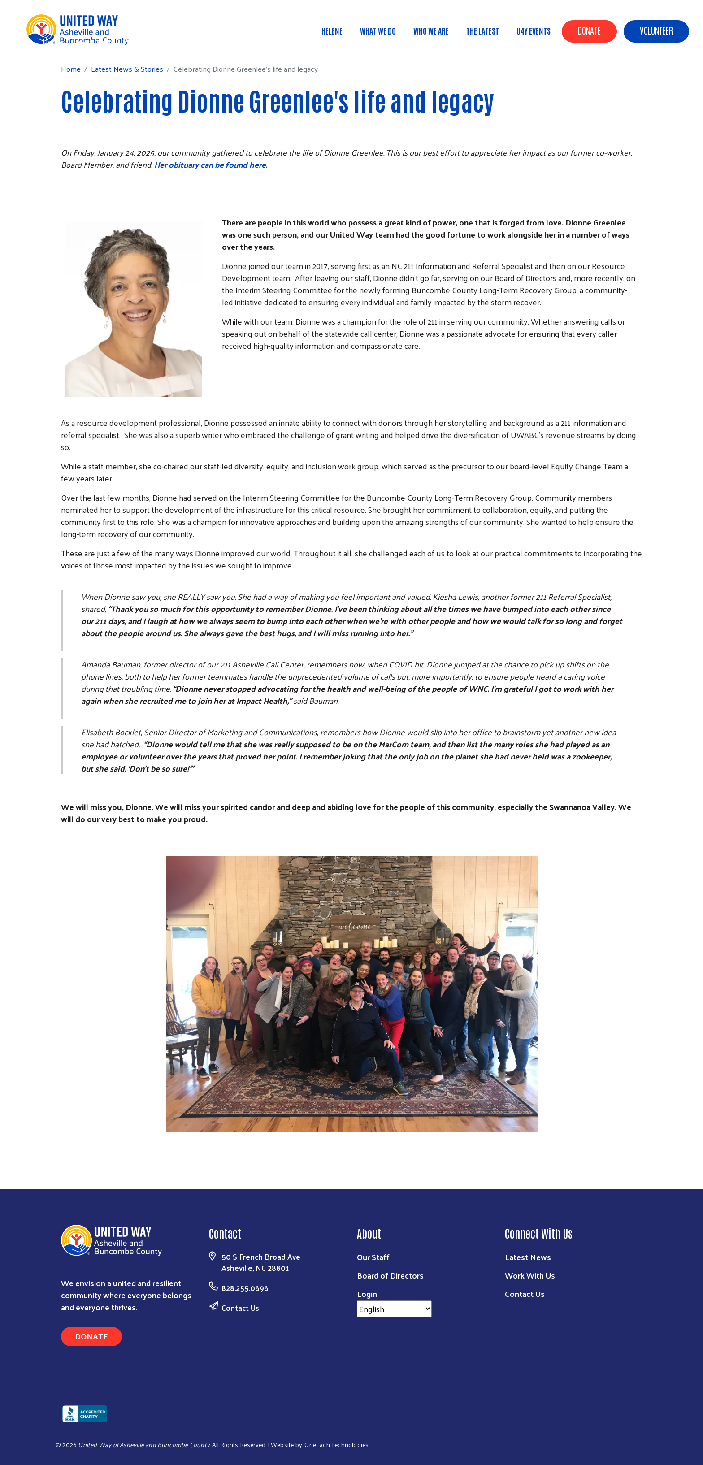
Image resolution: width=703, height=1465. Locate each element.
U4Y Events (533, 30)
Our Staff (373, 1257)
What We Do (378, 30)
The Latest (482, 30)
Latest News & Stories (109, 41)
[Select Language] (394, 1308)
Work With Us (530, 1275)
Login (367, 1293)
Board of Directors (390, 1275)
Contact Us (240, 1307)
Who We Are (431, 30)
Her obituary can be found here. (210, 164)
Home (52, 41)
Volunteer (656, 30)
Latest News (528, 1257)
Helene (332, 30)
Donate (589, 30)
